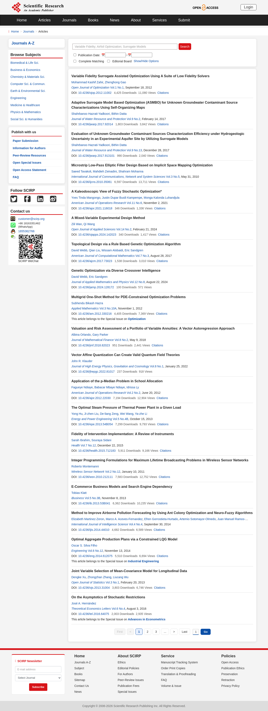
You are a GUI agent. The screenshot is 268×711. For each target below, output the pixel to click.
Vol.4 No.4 (136, 524)
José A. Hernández (83, 603)
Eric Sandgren (134, 250)
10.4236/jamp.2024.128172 (96, 287)
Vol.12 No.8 (137, 282)
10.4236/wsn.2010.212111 (95, 477)
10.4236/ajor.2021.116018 (95, 208)
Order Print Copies (173, 668)
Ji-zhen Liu (91, 413)
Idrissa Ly (132, 387)
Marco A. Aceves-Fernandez (124, 519)
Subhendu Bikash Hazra (87, 303)
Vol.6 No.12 (95, 550)
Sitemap (79, 680)
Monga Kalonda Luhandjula (161, 197)
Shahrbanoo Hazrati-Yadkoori (90, 113)
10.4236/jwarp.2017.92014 (95, 124)
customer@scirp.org (31, 218)
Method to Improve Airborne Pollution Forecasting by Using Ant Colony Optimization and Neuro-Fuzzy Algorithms (162, 513)
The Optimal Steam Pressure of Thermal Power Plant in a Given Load (126, 407)
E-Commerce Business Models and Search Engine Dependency (121, 486)
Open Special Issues (27, 162)
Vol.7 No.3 (142, 255)
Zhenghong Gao (115, 82)
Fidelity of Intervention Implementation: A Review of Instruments (122, 434)
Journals (69, 20)
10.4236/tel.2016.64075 (93, 614)
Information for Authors (29, 148)
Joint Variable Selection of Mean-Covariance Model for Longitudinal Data (129, 571)
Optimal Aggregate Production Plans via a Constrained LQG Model (124, 539)
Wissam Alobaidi (112, 250)
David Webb (79, 250)
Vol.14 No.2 (123, 229)
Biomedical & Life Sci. (24, 62)
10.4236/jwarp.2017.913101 (96, 155)
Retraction (228, 680)
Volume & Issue (171, 686)
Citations (163, 92)
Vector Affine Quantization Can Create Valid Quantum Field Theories (125, 355)
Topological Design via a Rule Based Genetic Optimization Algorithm (126, 244)
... (165, 631)
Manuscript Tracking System (179, 662)
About (136, 20)
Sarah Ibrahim (80, 440)
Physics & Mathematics (25, 112)
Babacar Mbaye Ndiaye (109, 387)
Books (93, 20)
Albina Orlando (81, 334)
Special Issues (127, 691)
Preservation (229, 674)
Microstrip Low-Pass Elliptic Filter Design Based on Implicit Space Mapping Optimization (142, 165)
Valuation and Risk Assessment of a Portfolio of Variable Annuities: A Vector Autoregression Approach (153, 328)
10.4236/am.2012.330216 (95, 313)
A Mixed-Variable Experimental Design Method (108, 218)
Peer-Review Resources (29, 155)
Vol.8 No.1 (157, 366)
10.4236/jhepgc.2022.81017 (96, 371)
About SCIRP (129, 656)
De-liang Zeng (109, 413)
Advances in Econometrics (146, 619)
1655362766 (26, 231)
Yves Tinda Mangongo (85, 197)
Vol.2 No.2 (133, 392)
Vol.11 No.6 (134, 203)
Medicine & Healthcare (25, 105)
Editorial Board (122, 61)
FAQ (16, 177)
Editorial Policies (128, 668)
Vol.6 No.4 (118, 608)
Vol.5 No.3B (92, 498)
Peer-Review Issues (131, 680)
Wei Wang (126, 413)
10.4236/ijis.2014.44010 (94, 529)
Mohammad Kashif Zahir (87, 82)
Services (159, 20)
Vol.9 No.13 (134, 150)
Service (167, 656)
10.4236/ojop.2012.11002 (95, 92)
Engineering (18, 98)
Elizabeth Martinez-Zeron (87, 519)
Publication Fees (128, 686)
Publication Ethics (233, 668)
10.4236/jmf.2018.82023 (94, 345)
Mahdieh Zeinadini (105, 171)
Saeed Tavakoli (81, 171)
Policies (228, 656)
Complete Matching (91, 61)
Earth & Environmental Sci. (27, 91)
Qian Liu (94, 250)
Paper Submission (25, 140)
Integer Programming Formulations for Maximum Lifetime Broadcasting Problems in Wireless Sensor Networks (159, 460)
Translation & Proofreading (178, 674)
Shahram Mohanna (131, 171)
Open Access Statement (29, 170)
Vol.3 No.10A (108, 308)
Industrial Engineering (143, 561)
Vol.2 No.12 (112, 471)
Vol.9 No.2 (133, 119)
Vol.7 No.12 (88, 445)
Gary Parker (100, 334)
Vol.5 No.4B (120, 419)
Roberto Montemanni (85, 466)
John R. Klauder (81, 361)
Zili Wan (76, 224)
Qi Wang (89, 224)
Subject (79, 668)
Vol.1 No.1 (117, 87)
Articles (44, 20)
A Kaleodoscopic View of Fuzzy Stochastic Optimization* (116, 191)
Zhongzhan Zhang (99, 577)
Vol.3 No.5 (173, 176)
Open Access (230, 662)
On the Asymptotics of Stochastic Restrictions (108, 597)
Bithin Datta (118, 113)
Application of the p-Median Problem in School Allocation (117, 381)
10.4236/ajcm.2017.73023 (95, 261)
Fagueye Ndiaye (82, 387)
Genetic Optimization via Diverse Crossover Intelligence (115, 270)
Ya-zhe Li (141, 413)
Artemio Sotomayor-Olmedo (197, 519)
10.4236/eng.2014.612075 (95, 556)
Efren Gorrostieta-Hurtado (161, 519)
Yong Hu (76, 413)
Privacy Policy (230, 686)
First (120, 631)
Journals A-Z (82, 662)
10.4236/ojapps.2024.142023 (97, 234)
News (114, 20)
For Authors (125, 674)
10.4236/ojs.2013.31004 (94, 587)
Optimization (137, 319)
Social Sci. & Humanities (26, 119)
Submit (184, 20)
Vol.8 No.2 (121, 340)
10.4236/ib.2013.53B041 (94, 503)
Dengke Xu (78, 577)
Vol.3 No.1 (112, 582)
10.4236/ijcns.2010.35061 (95, 182)
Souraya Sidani (101, 440)
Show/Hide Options (146, 61)
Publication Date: (88, 55)
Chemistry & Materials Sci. (27, 76)
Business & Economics (25, 70)
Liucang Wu (120, 577)
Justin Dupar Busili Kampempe (122, 197)
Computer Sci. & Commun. (27, 84)
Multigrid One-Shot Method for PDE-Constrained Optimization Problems (128, 297)
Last (184, 631)
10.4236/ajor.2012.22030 (94, 398)
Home (22, 20)
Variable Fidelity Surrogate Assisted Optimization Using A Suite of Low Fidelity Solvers (140, 76)
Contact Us (81, 686)
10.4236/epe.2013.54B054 (95, 424)
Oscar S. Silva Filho (84, 545)
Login (248, 7)
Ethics (122, 662)
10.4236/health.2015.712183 (97, 450)
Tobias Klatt (78, 492)
